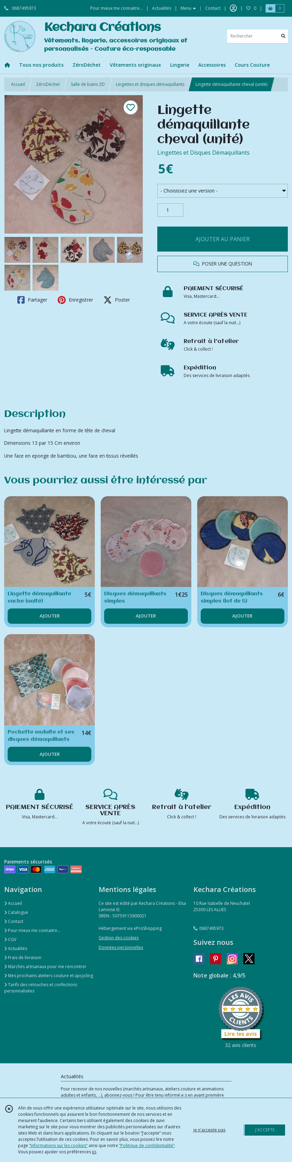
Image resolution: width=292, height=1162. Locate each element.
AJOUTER (50, 616)
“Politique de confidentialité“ (147, 1145)
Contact (212, 8)
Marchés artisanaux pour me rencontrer (45, 966)
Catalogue (16, 912)
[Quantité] (170, 210)
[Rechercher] (283, 36)
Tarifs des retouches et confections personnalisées (40, 988)
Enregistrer (75, 300)
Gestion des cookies (119, 938)
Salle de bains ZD (88, 84)
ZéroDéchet (48, 84)
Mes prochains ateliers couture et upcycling (48, 976)
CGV (10, 939)
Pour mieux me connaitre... (32, 930)
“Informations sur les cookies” (58, 1145)
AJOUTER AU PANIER (222, 239)
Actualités (15, 948)
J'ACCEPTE (265, 1130)
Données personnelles (121, 947)
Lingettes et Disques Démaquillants (203, 152)
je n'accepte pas (209, 1130)
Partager (32, 300)
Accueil (18, 84)
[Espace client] (233, 8)
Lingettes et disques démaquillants (150, 84)
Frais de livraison (22, 957)
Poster (116, 300)
